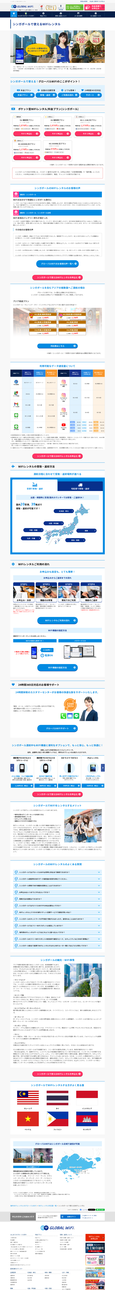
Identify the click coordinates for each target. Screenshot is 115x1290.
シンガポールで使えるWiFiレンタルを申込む (57, 277)
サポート (90, 95)
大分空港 (64, 1280)
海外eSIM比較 (13, 1253)
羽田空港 (12, 1278)
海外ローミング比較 (15, 1256)
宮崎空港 (64, 1282)
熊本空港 (64, 1278)
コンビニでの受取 (64, 1242)
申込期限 (12, 1240)
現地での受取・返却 (64, 1244)
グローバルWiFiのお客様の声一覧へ (57, 263)
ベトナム (28, 1121)
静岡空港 (47, 1278)
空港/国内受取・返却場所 (66, 1249)
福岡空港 (12, 1284)
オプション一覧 (39, 1249)
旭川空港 (29, 1278)
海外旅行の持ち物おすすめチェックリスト (20, 1265)
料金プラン (23, 95)
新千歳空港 (30, 1275)
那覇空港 (64, 1287)
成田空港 (12, 1275)
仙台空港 (29, 1280)
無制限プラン (38, 1242)
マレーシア (28, 1100)
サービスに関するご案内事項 (17, 1249)
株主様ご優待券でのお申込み (97, 1)
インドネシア (87, 1100)
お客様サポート (14, 1262)
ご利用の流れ (68, 95)
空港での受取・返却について (67, 1237)
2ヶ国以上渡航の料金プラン (41, 1240)
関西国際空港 (13, 1280)
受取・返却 (45, 95)
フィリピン (57, 1121)
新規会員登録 (83, 1)
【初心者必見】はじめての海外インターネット (21, 1247)
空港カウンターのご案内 (90, 1215)
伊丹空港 (47, 1275)
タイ (57, 1100)
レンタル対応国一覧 (40, 1251)
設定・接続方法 (14, 1242)
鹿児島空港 (64, 1284)
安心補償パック (39, 1247)
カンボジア (87, 1121)
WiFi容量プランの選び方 (16, 1244)
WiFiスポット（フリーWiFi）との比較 (19, 1258)
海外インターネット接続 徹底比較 (18, 1251)
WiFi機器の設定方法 (57, 667)
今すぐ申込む (26, 133)
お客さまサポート (88, 1218)
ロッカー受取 (63, 1247)
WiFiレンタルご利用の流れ (57, 620)
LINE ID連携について (15, 1260)
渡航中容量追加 (39, 1253)
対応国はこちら (58, 345)
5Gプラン (37, 1244)
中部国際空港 (13, 1282)
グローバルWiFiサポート (57, 728)
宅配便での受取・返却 (65, 1240)
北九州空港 (64, 1275)
